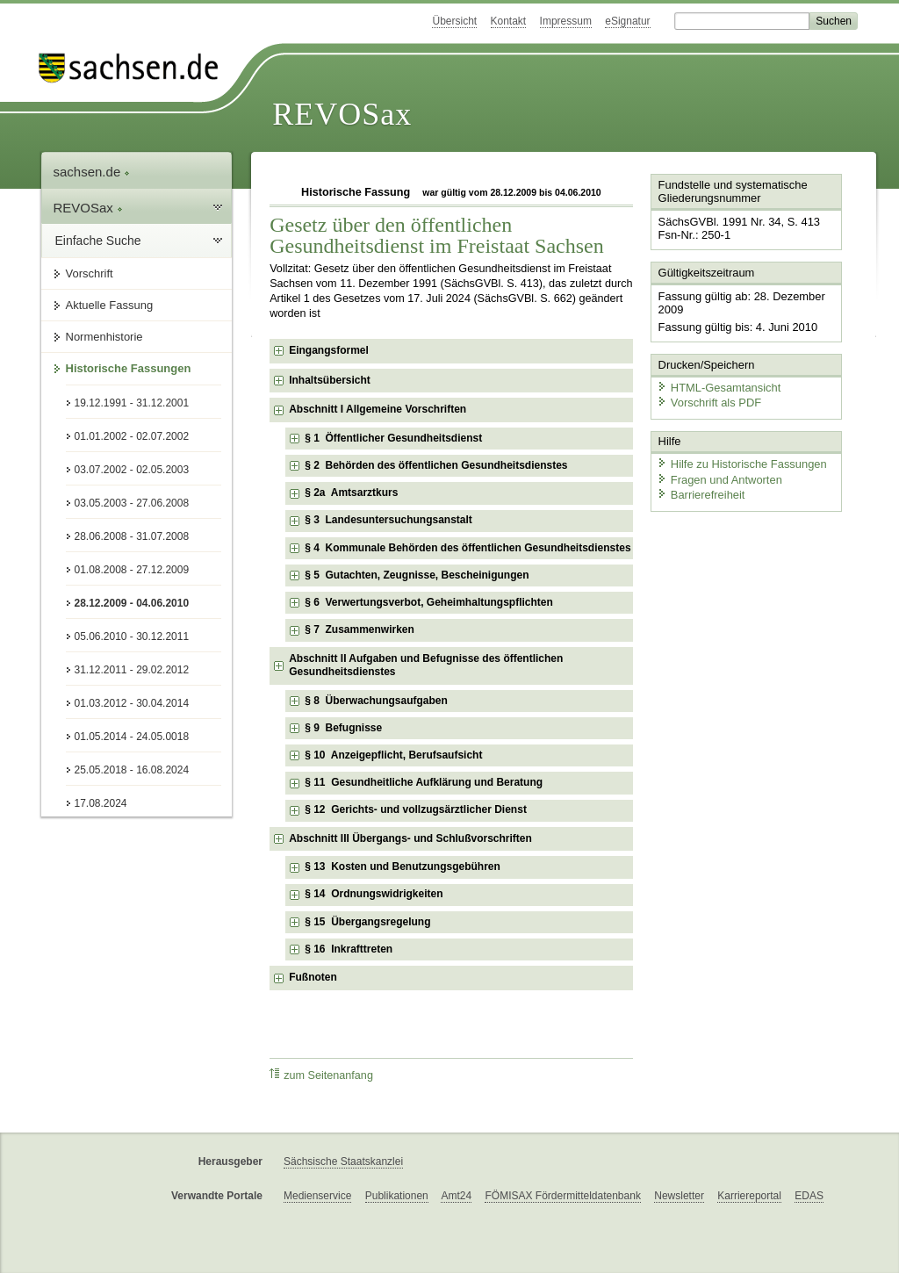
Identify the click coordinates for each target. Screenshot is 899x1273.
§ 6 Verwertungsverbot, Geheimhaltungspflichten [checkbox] (429, 602)
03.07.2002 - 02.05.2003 (132, 470)
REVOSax (342, 114)
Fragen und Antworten (719, 478)
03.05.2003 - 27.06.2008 (132, 503)
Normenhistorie (104, 336)
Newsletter (679, 1196)
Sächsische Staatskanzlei (343, 1161)
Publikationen (396, 1196)
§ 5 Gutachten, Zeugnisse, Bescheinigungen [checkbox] (417, 575)
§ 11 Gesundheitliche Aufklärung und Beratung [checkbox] (424, 782)
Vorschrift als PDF (708, 401)
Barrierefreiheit (700, 493)
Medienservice (317, 1196)
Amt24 (456, 1196)
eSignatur (627, 21)
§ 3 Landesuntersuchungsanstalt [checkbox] (388, 520)
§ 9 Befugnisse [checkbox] (343, 728)
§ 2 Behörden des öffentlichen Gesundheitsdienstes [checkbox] (436, 465)
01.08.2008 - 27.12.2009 (132, 570)
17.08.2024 (101, 803)
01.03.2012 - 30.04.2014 (132, 703)
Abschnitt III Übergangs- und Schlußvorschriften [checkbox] (410, 838)
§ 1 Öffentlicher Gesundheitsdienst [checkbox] (393, 438)
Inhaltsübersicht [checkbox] (329, 380)
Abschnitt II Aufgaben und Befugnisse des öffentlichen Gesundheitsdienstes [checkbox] (426, 665)
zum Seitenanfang (321, 1075)
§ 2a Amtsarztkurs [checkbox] (351, 492)
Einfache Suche (98, 241)
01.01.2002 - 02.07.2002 (132, 436)
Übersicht (454, 21)
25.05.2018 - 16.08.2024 (132, 770)
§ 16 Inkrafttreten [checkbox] (348, 949)
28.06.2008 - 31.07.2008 (132, 536)
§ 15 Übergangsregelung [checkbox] (367, 922)
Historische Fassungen (128, 368)
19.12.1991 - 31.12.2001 (132, 403)
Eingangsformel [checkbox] (329, 350)
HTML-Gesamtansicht (718, 386)
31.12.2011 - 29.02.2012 (132, 670)
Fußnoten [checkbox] (313, 977)
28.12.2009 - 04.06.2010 (132, 603)
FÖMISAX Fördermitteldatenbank (562, 1196)
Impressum (566, 21)
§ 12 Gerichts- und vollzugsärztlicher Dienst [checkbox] (416, 809)
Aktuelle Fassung (110, 305)
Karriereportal (749, 1196)
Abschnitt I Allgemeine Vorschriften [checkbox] (377, 409)
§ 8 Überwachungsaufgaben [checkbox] (376, 700)
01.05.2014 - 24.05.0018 (132, 736)
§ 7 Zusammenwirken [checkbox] (359, 629)
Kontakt (509, 21)
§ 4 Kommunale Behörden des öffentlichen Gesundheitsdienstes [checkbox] (467, 548)
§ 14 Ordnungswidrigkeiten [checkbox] (373, 894)
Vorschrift (89, 273)
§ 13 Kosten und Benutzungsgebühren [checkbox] (402, 866)
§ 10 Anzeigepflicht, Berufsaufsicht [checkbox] (393, 755)
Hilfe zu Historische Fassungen (741, 463)
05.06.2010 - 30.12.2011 (132, 636)
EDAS (809, 1196)
